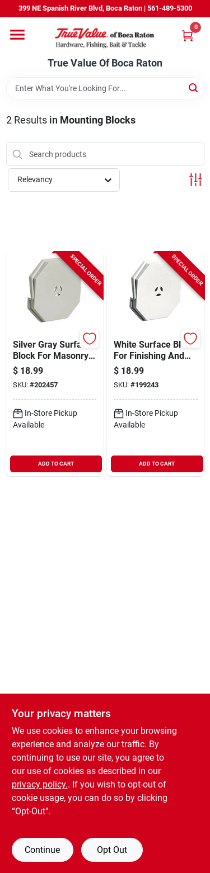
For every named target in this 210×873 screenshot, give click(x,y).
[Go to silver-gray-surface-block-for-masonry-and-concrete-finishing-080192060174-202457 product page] (55, 364)
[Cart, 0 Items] (187, 35)
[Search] (194, 87)
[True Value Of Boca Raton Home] (105, 37)
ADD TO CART (56, 464)
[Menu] (17, 34)
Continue (42, 849)
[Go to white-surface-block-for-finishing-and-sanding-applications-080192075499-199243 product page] (155, 364)
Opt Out (112, 849)
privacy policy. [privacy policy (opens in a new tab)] (40, 784)
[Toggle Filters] (195, 179)
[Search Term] (105, 88)
